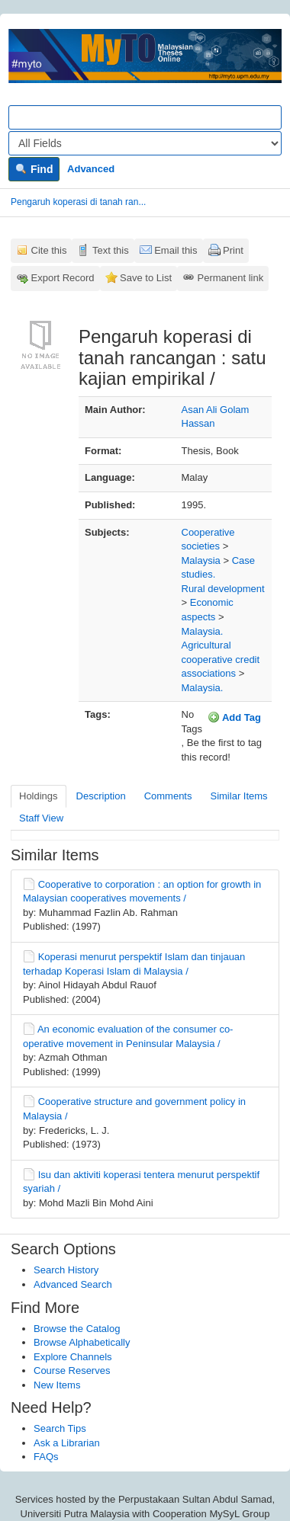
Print (233, 250)
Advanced (90, 169)
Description (101, 796)
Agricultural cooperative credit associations (221, 659)
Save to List (146, 277)
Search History (66, 1270)
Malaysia (201, 560)
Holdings (38, 796)
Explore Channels (73, 1356)
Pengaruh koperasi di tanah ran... (78, 202)
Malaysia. (203, 631)
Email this (175, 250)
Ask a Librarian (67, 1443)
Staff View (41, 818)
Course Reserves (72, 1370)
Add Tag (234, 717)
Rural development (223, 588)
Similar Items (238, 796)
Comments (168, 796)
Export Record (63, 277)
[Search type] (145, 143)
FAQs (46, 1456)
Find (34, 169)
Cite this (49, 250)
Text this (110, 250)
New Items (57, 1385)
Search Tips (60, 1428)
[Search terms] (145, 117)
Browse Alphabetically (82, 1342)
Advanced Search (73, 1284)
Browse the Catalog (77, 1328)
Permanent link (231, 277)
